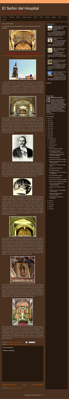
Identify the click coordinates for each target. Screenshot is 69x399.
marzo (50, 208)
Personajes (12, 17)
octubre (51, 143)
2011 (49, 133)
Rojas (60, 17)
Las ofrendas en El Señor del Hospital (58, 179)
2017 (49, 120)
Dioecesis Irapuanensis (54, 157)
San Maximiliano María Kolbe (56, 168)
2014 (49, 126)
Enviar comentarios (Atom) (15, 387)
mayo (50, 204)
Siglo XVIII (54, 17)
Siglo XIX (18, 17)
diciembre (51, 138)
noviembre (51, 141)
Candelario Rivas (18, 344)
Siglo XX (41, 17)
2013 (49, 128)
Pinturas (24, 344)
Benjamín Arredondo (57, 97)
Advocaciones (10, 344)
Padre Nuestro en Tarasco (55, 177)
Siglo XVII (47, 17)
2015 (49, 124)
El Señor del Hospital (20, 8)
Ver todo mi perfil (50, 114)
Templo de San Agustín (26, 17)
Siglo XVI (4, 19)
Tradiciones (5, 17)
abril (50, 206)
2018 (49, 118)
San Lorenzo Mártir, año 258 (55, 175)
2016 (49, 122)
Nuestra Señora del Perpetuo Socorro (58, 181)
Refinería (35, 17)
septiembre (52, 145)
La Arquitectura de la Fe (54, 170)
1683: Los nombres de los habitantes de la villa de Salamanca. (59, 50)
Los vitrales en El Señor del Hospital (57, 159)
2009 (49, 137)
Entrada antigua (38, 385)
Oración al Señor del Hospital (56, 148)
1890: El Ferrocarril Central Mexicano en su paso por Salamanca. (59, 61)
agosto (51, 147)
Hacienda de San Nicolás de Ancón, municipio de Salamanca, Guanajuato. (59, 73)
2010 (49, 135)
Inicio (24, 385)
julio (50, 200)
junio (50, 202)
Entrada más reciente (9, 385)
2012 (49, 131)
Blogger (42, 395)
